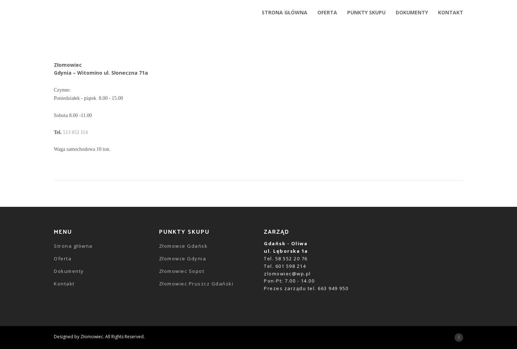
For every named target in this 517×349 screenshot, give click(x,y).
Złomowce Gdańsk (183, 246)
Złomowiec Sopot (182, 271)
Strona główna (73, 246)
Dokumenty (69, 271)
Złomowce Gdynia (182, 258)
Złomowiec (91, 337)
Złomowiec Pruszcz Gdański (196, 283)
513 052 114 (75, 132)
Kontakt (64, 283)
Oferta (62, 258)
